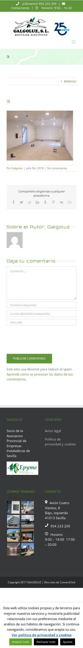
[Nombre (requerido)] (41, 305)
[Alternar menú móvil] (74, 42)
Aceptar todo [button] (20, 642)
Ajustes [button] (67, 642)
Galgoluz (17, 168)
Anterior (70, 81)
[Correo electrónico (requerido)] (41, 313)
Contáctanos (20, 8)
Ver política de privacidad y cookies (41, 635)
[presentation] (40, 338)
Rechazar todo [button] (46, 642)
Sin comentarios (57, 168)
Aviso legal (53, 431)
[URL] (41, 322)
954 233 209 (47, 4)
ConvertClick (67, 582)
